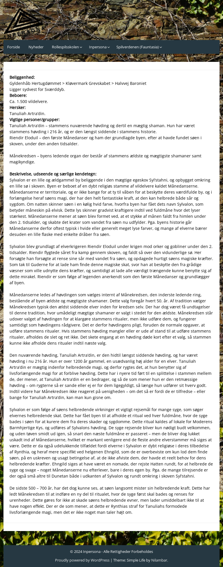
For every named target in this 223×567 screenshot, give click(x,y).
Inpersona (98, 46)
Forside (13, 46)
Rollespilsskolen (65, 46)
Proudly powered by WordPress (82, 560)
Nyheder (36, 46)
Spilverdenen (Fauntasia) (137, 46)
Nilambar (159, 560)
